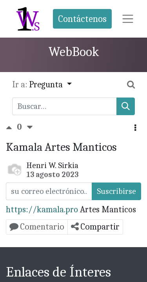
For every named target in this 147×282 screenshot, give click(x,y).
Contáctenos (82, 18)
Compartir (95, 226)
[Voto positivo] (11, 127)
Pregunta (47, 85)
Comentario (36, 226)
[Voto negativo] (30, 127)
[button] (135, 128)
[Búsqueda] (125, 106)
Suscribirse (116, 191)
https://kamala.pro (42, 209)
